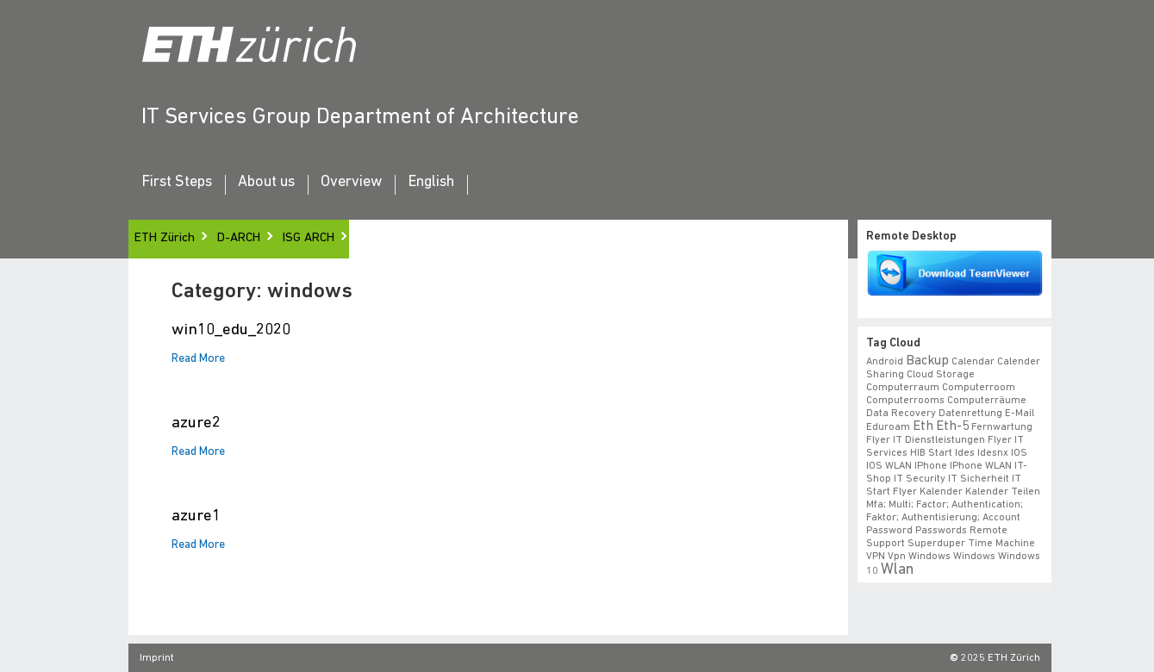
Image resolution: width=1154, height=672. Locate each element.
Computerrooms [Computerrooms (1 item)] (905, 400)
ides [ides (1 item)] (965, 453)
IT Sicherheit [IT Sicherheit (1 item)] (978, 479)
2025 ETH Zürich (1000, 658)
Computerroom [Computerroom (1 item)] (978, 388)
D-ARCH (238, 238)
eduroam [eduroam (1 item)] (888, 427)
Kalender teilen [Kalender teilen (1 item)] (1002, 492)
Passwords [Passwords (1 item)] (941, 531)
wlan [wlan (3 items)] (897, 570)
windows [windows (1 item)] (974, 556)
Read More (198, 359)
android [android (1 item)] (884, 362)
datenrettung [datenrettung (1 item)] (970, 413)
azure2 (196, 423)
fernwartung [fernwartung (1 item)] (1001, 427)
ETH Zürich (164, 238)
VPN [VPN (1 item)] (875, 556)
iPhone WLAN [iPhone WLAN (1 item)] (981, 466)
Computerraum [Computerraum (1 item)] (902, 388)
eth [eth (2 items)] (923, 426)
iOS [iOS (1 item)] (1019, 453)
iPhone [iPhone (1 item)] (930, 466)
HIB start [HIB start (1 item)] (931, 453)
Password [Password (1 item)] (889, 531)
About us (266, 182)
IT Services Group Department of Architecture (360, 117)
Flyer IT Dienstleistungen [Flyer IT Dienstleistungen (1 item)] (925, 440)
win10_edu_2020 (231, 330)
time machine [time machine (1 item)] (1001, 543)
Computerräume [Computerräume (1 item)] (986, 400)
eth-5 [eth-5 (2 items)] (952, 426)
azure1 (196, 516)
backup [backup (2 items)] (927, 361)
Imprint (157, 658)
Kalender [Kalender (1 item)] (941, 492)
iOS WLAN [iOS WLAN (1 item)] (889, 466)
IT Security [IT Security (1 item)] (919, 479)
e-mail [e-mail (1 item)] (1019, 413)
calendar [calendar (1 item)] (973, 362)
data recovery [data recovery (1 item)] (901, 413)
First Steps (176, 182)
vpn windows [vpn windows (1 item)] (919, 556)
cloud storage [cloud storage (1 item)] (941, 375)
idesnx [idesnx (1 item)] (992, 453)
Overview (351, 182)
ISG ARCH (308, 238)
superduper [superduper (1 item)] (936, 543)
